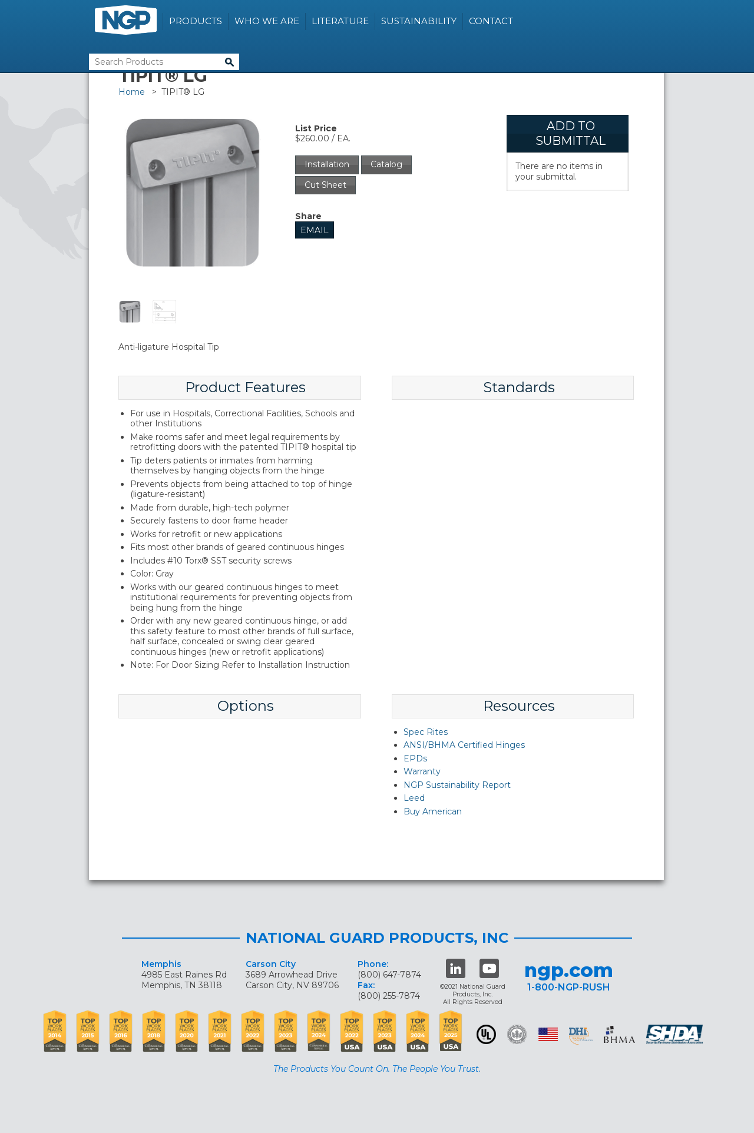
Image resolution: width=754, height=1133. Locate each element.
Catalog (386, 164)
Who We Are (266, 20)
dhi (581, 1036)
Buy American (433, 811)
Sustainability (419, 20)
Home (131, 92)
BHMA (619, 1034)
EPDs (415, 758)
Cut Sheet (325, 185)
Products (195, 20)
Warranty (422, 771)
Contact (491, 20)
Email (314, 230)
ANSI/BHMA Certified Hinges (464, 745)
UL (486, 1034)
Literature (340, 20)
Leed (414, 798)
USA (548, 1034)
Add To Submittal (570, 133)
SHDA (675, 1034)
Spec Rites (426, 732)
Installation (327, 164)
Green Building (517, 1034)
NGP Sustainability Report (457, 785)
